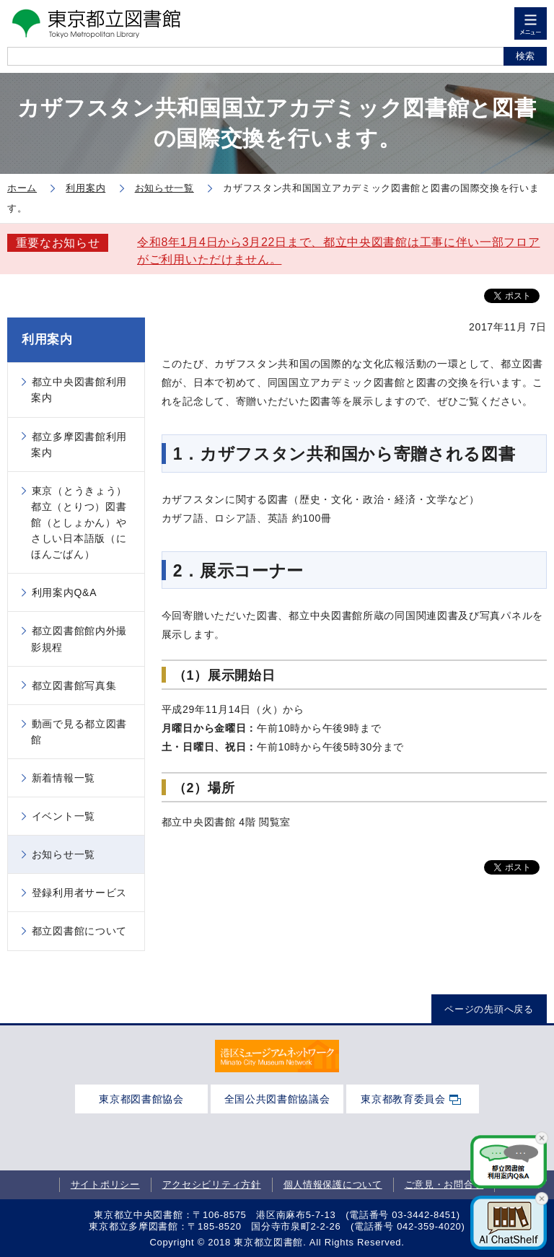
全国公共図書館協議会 (277, 1099)
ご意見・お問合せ (444, 1184)
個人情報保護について (332, 1184)
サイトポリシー (105, 1184)
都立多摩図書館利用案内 (79, 444)
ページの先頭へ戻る (488, 1009)
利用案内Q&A (64, 592)
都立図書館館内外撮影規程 (79, 638)
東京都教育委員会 (403, 1099)
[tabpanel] (277, 1056)
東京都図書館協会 (141, 1099)
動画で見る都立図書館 (79, 731)
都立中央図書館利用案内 (79, 389)
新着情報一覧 (63, 778)
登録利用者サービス (79, 892)
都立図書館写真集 (74, 685)
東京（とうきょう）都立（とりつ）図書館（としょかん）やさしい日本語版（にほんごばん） (79, 522)
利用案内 (47, 339)
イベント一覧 (63, 816)
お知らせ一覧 (63, 854)
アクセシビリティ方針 (211, 1184)
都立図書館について (79, 931)
